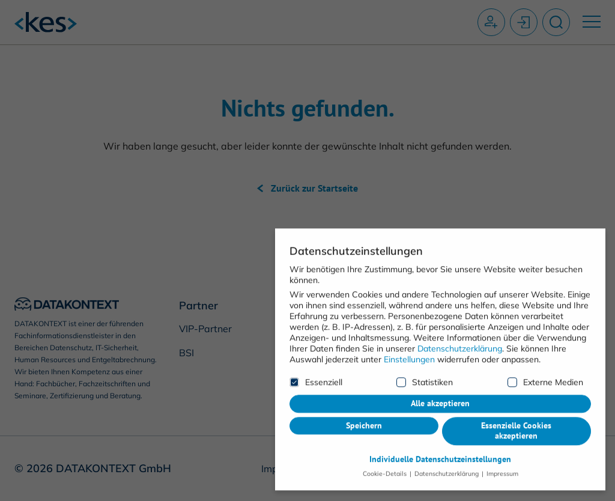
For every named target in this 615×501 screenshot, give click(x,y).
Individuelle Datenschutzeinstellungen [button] (440, 427)
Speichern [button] (364, 393)
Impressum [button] (501, 441)
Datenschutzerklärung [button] (446, 441)
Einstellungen (409, 327)
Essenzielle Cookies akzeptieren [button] (516, 399)
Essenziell (315, 350)
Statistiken (424, 350)
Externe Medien (545, 350)
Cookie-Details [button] (385, 441)
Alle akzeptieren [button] (440, 371)
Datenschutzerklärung (459, 316)
